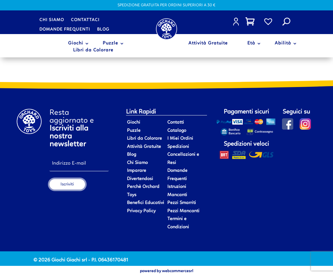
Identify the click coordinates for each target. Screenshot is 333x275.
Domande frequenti (64, 29)
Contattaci (85, 20)
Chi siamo (51, 20)
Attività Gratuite (208, 43)
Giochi (75, 43)
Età (251, 43)
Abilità (283, 43)
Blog (103, 29)
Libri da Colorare (93, 50)
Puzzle (110, 43)
